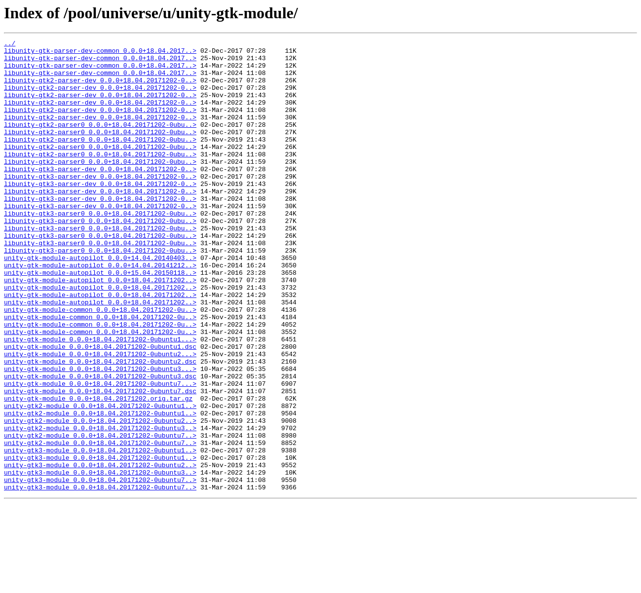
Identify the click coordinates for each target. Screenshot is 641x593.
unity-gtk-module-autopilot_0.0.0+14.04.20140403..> (100, 301)
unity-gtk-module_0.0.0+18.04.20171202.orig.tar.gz (98, 470)
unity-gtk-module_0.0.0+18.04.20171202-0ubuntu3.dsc (100, 444)
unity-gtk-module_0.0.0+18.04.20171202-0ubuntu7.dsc (100, 461)
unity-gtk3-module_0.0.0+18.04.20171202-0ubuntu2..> (100, 550)
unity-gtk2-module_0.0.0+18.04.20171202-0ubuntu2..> (100, 497)
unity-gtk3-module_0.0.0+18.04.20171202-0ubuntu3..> (100, 559)
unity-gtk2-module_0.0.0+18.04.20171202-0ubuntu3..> (100, 506)
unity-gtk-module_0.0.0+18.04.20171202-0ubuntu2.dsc (100, 426)
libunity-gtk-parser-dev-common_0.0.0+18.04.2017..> (100, 53)
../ (9, 44)
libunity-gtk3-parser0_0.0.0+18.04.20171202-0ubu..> (100, 248)
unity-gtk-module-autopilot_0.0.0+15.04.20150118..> (100, 319)
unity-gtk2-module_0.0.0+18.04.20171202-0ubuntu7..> (100, 515)
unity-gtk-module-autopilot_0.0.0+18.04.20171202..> (100, 328)
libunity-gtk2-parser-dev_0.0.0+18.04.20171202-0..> (100, 88)
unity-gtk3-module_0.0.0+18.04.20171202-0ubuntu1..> (100, 532)
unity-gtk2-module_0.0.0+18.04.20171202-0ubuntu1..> (100, 479)
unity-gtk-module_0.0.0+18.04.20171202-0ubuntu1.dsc (100, 408)
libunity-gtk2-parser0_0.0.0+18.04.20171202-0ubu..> (100, 142)
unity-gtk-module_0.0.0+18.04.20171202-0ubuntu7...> (100, 452)
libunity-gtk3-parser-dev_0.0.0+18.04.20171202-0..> (100, 195)
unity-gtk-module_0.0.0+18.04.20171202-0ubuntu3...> (100, 435)
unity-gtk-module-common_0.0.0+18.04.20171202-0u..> (100, 364)
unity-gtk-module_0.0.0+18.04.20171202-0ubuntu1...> (100, 399)
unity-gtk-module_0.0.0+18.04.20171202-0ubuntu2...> (100, 417)
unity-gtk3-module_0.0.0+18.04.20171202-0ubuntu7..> (100, 568)
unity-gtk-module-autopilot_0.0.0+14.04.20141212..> (100, 310)
